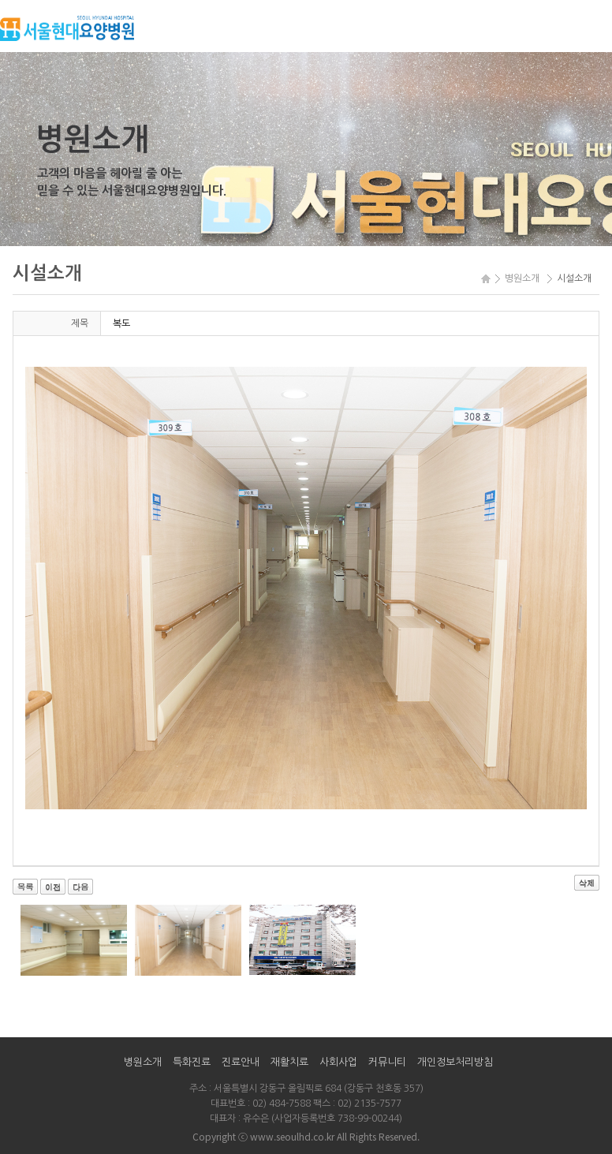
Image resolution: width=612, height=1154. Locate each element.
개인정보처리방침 (455, 1062)
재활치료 (289, 1062)
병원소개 (143, 1062)
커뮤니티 (387, 1062)
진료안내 (240, 1062)
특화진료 (192, 1062)
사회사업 (338, 1062)
